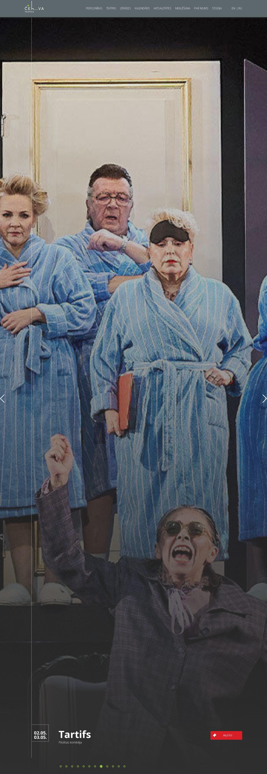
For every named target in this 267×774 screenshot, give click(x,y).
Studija (217, 8)
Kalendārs (142, 8)
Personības (94, 8)
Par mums (201, 8)
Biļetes (240, 735)
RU (240, 8)
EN (234, 8)
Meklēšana (182, 8)
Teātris (111, 8)
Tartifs (88, 734)
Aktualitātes (162, 8)
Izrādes (125, 8)
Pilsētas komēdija (83, 742)
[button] (61, 766)
